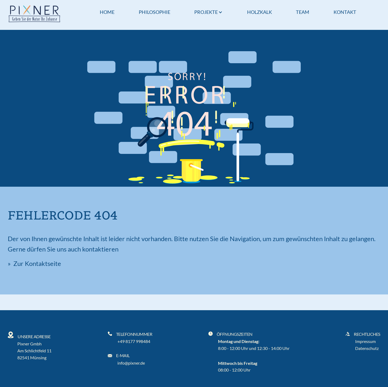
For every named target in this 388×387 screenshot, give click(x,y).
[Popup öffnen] (220, 13)
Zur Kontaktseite (36, 263)
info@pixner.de (131, 362)
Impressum (365, 341)
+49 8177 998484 (133, 341)
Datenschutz (367, 348)
